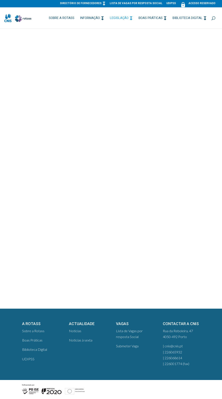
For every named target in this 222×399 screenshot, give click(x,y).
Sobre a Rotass (61, 18)
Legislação (119, 18)
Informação (90, 18)
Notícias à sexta (80, 340)
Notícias (75, 331)
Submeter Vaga (127, 346)
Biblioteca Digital (187, 18)
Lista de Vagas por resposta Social (136, 3)
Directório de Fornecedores (80, 3)
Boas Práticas (151, 18)
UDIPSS (171, 3)
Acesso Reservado (197, 4)
